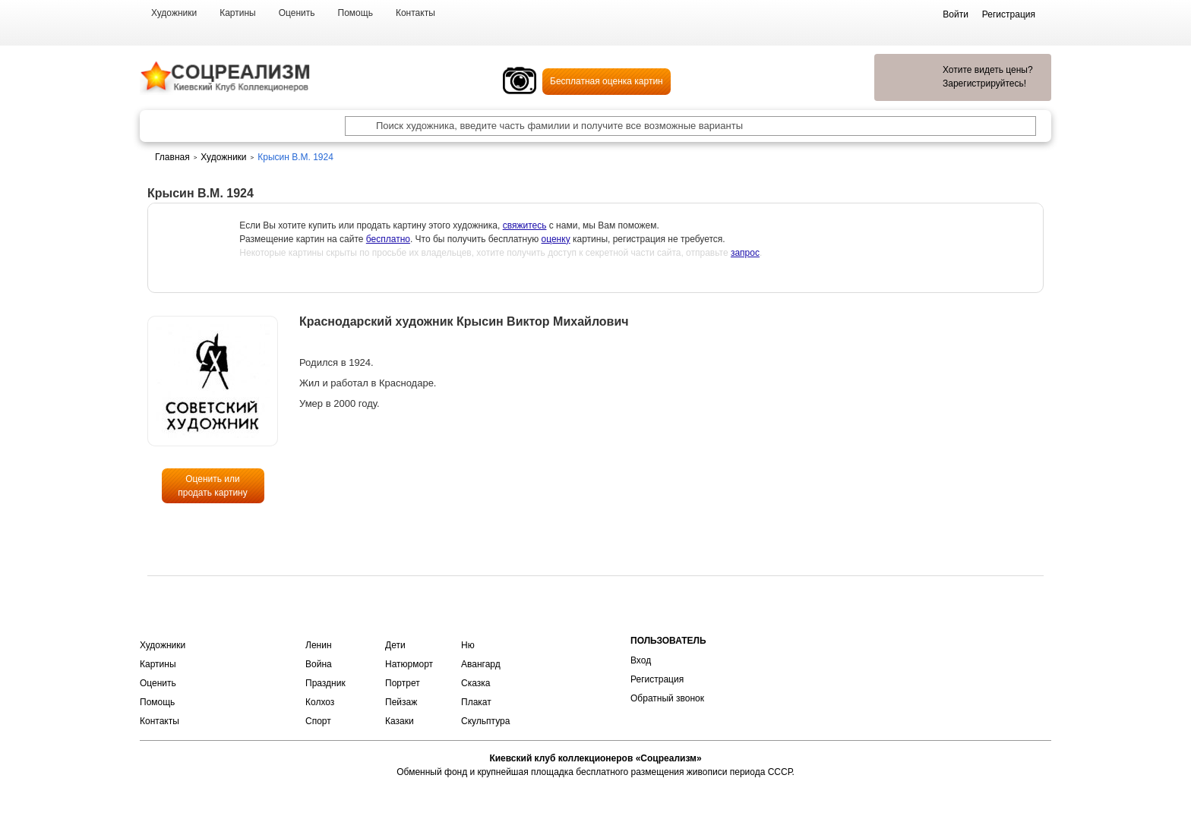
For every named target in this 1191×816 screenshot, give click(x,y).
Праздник (325, 683)
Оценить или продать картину (213, 486)
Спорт (318, 721)
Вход (640, 660)
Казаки (399, 721)
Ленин (318, 645)
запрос (745, 252)
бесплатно (388, 239)
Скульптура (485, 721)
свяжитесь (525, 225)
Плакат (476, 702)
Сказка (475, 683)
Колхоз (319, 702)
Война (318, 664)
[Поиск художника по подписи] (355, 126)
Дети (395, 645)
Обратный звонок (667, 698)
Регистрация (657, 679)
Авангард (481, 664)
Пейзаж (401, 702)
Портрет (402, 683)
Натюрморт (409, 664)
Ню (468, 645)
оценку (556, 239)
